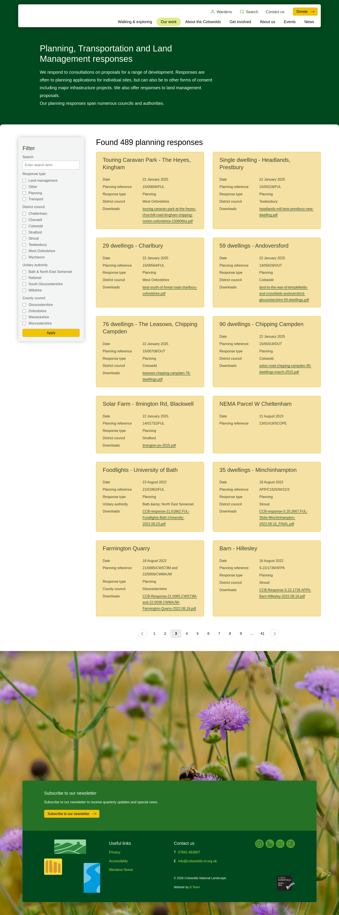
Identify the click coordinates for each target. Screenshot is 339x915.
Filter (28, 148)
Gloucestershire (41, 305)
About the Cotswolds (203, 22)
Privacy (114, 852)
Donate (305, 12)
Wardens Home (121, 870)
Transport (36, 199)
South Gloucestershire (46, 284)
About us (267, 22)
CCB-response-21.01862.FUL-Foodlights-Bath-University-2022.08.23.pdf (165, 517)
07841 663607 (189, 852)
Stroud (34, 238)
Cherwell (35, 220)
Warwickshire (39, 317)
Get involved (240, 22)
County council (33, 298)
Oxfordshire (37, 311)
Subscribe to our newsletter (72, 814)
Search (249, 11)
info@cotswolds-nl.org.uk (197, 861)
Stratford (35, 232)
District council (33, 207)
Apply (51, 333)
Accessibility (118, 861)
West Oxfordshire (42, 251)
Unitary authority (35, 265)
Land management (43, 180)
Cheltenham (38, 213)
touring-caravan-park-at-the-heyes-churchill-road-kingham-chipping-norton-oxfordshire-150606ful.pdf (169, 215)
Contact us (275, 12)
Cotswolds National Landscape (43, 16)
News (309, 22)
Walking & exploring (135, 22)
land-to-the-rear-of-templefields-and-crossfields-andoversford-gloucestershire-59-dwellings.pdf (284, 293)
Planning (35, 193)
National (35, 278)
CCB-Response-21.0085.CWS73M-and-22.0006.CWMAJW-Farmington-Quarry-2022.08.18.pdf (169, 602)
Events (290, 22)
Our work (169, 22)
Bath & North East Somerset (50, 272)
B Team (195, 887)
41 (262, 633)
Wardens (221, 11)
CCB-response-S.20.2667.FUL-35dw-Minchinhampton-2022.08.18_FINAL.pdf (283, 517)
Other (33, 187)
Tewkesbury (38, 245)
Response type (34, 174)
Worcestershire (40, 323)
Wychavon (37, 257)
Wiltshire (35, 290)
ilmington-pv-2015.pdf (159, 445)
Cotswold (36, 226)
